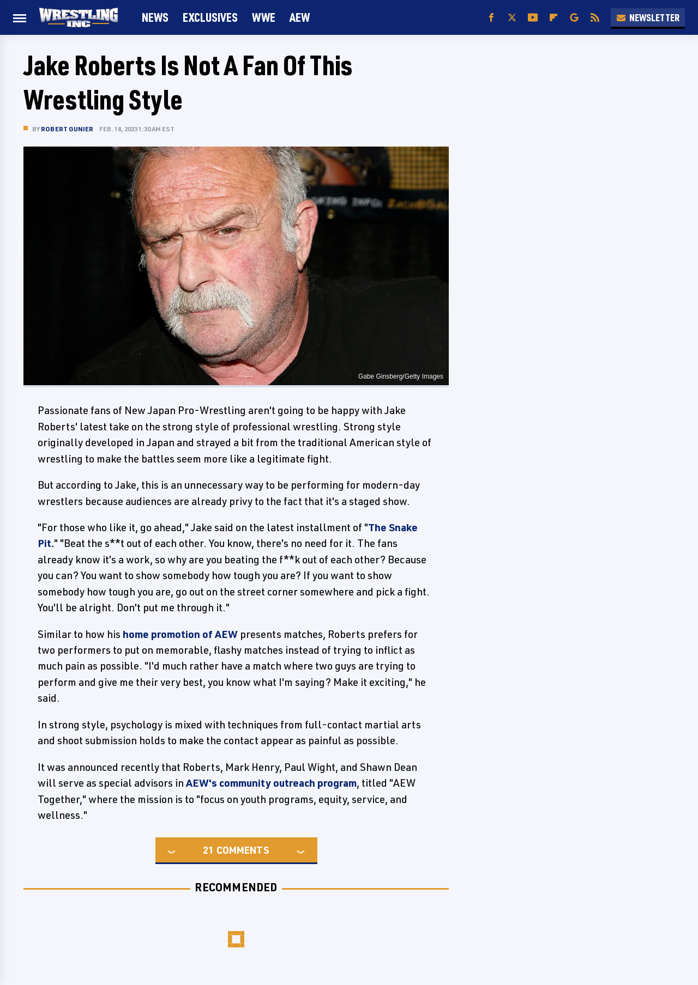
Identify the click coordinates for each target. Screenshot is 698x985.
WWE (263, 17)
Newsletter (647, 17)
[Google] (574, 17)
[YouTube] (533, 17)
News (155, 17)
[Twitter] (512, 17)
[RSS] (595, 17)
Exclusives (210, 17)
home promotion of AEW (180, 634)
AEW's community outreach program (271, 782)
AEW (300, 17)
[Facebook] (491, 17)
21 (208, 850)
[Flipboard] (553, 17)
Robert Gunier (67, 129)
